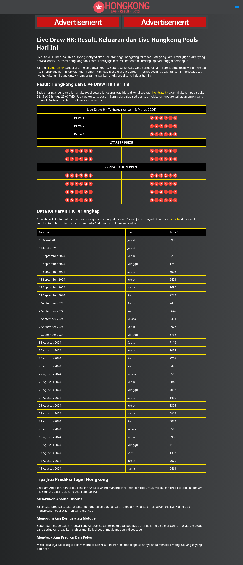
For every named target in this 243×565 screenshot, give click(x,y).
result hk (174, 219)
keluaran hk (56, 68)
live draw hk (160, 92)
